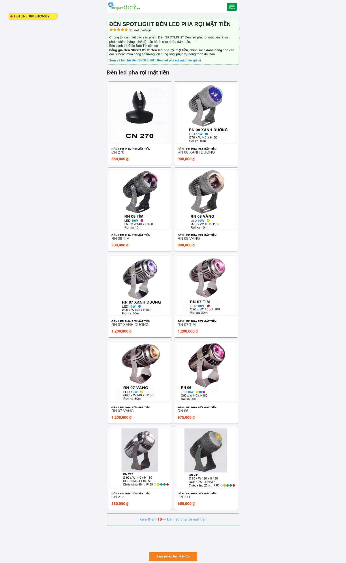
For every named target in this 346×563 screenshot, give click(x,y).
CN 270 (117, 152)
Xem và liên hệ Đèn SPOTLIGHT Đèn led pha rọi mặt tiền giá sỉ (155, 60)
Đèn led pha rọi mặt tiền (130, 149)
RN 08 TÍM (120, 238)
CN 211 (184, 497)
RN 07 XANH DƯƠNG (130, 325)
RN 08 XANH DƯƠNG (196, 152)
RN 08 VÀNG (189, 238)
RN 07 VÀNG (122, 411)
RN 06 (183, 411)
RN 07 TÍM (187, 325)
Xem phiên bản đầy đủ (173, 556)
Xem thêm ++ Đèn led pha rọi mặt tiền (173, 519)
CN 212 (117, 497)
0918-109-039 (39, 16)
